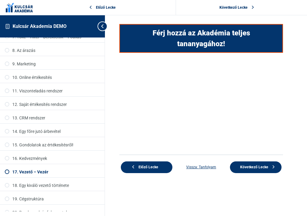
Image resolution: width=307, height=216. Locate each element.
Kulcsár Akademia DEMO (40, 26)
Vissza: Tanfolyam (201, 167)
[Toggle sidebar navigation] (100, 26)
